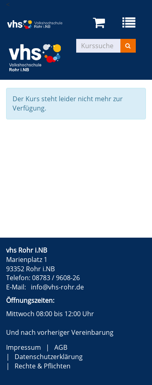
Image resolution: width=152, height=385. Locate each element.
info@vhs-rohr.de (57, 287)
